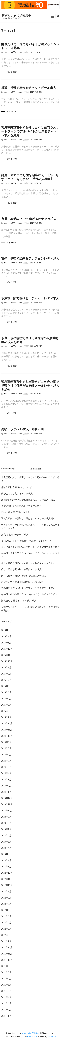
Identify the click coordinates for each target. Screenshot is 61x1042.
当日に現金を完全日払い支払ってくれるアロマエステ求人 (30, 547)
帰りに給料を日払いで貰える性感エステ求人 (23, 575)
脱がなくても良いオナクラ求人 (17, 493)
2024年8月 (6, 748)
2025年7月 (6, 680)
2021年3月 (6, 1003)
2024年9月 (6, 742)
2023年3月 (6, 854)
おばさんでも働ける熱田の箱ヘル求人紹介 (22, 582)
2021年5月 (6, 991)
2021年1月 (6, 1016)
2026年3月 (6, 630)
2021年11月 (6, 953)
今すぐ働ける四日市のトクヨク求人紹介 (21, 506)
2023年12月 (6, 798)
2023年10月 (6, 810)
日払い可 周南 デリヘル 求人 (15, 512)
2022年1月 (6, 941)
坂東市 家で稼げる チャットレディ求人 (30, 298)
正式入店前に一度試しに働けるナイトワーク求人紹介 (28, 518)
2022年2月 (6, 935)
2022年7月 (6, 904)
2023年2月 (6, 860)
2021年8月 (6, 972)
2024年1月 (6, 792)
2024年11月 (6, 729)
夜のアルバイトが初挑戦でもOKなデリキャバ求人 (26, 541)
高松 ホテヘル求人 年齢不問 (22, 429)
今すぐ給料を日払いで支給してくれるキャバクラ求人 (28, 563)
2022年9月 (6, 891)
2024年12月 (6, 723)
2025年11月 (6, 655)
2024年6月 (6, 761)
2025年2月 (6, 711)
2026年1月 (6, 642)
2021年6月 (6, 985)
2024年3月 (6, 779)
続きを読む (12, 71)
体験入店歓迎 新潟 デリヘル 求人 (17, 487)
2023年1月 (6, 866)
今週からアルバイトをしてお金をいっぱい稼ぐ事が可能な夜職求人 (30, 609)
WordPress (52, 1036)
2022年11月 (6, 879)
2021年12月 (6, 947)
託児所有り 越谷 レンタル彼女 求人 (19, 600)
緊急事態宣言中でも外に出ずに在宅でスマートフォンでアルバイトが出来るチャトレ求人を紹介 (30, 131)
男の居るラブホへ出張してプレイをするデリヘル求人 (28, 588)
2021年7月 (6, 978)
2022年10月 (6, 885)
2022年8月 (6, 898)
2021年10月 (6, 960)
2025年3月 (6, 705)
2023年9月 (6, 817)
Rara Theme (32, 1036)
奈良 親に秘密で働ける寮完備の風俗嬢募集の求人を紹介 (30, 340)
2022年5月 (6, 916)
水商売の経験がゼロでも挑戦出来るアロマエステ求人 (28, 500)
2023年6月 (6, 835)
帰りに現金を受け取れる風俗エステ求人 (21, 569)
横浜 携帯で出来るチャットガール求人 (28, 88)
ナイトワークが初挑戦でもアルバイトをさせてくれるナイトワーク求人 (30, 527)
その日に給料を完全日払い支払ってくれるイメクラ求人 (29, 594)
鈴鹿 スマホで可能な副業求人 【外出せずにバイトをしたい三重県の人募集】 (30, 177)
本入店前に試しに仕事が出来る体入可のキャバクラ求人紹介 (30, 479)
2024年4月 (6, 773)
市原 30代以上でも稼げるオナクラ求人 (29, 219)
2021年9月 (6, 966)
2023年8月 (6, 823)
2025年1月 (6, 717)
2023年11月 (6, 804)
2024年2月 (6, 785)
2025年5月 (6, 692)
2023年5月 (6, 842)
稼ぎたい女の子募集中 (16, 15)
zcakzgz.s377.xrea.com (13, 52)
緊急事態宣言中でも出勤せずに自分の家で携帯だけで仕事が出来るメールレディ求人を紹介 (30, 385)
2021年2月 (6, 1009)
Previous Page (8, 469)
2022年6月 (6, 910)
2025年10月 (6, 661)
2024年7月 (6, 754)
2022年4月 (6, 922)
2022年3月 (6, 929)
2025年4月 (6, 698)
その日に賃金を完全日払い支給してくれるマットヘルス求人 (30, 555)
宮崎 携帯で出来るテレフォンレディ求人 (30, 258)
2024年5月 (6, 767)
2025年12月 (6, 649)
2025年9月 (6, 667)
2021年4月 (6, 997)
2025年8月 (6, 674)
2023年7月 (6, 829)
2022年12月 (6, 873)
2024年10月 (6, 736)
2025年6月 (6, 686)
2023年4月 (6, 848)
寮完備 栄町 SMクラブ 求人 (15, 534)
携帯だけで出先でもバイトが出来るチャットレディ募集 (30, 46)
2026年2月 (6, 636)
